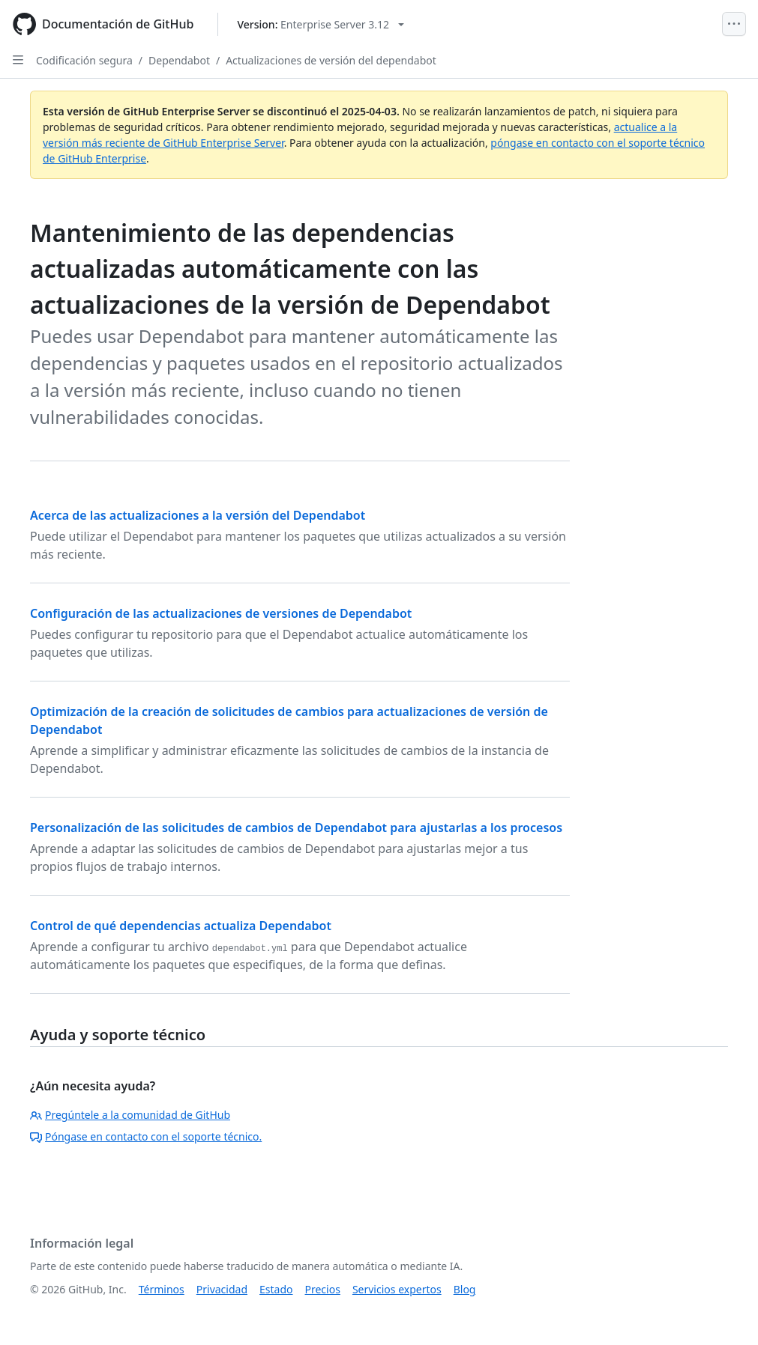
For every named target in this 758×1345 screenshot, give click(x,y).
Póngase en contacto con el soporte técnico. (146, 1136)
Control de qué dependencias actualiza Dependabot (180, 925)
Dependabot (179, 60)
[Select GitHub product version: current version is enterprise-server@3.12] (320, 24)
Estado (275, 1289)
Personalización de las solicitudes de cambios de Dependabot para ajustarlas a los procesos (296, 827)
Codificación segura (84, 60)
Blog (465, 1289)
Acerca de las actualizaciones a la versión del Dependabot (197, 515)
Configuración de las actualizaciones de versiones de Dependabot (221, 613)
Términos (161, 1289)
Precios (322, 1289)
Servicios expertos (397, 1289)
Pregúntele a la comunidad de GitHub (130, 1115)
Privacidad (221, 1289)
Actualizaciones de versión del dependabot (331, 60)
